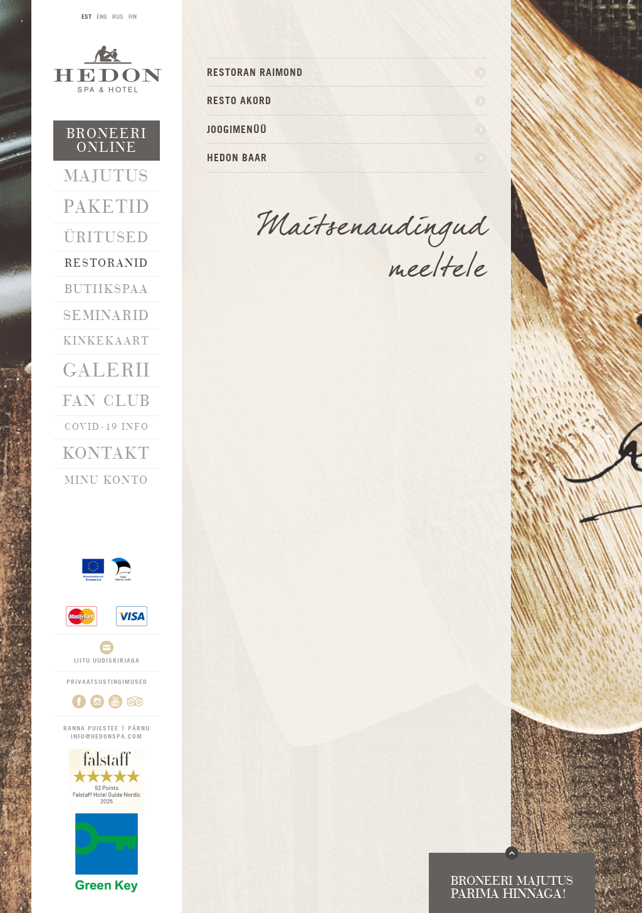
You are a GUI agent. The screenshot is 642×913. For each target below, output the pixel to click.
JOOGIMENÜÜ (237, 129)
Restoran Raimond (255, 72)
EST (87, 16)
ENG (102, 16)
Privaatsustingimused (106, 681)
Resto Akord (239, 100)
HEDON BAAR (237, 157)
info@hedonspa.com (106, 736)
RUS (118, 16)
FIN (133, 16)
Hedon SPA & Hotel (107, 68)
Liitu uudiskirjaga (107, 652)
